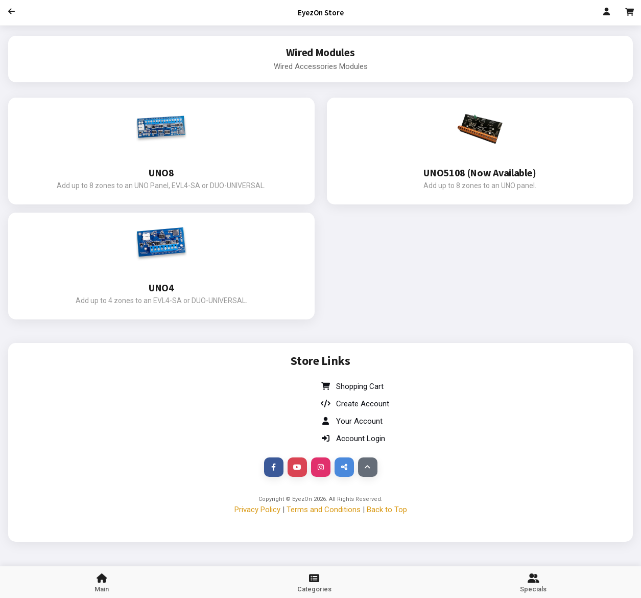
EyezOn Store (321, 12)
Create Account (355, 403)
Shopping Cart (352, 386)
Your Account (352, 421)
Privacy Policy (257, 509)
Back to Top (387, 509)
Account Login (353, 438)
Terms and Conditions (324, 509)
